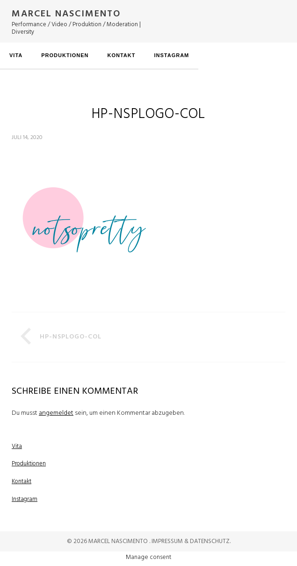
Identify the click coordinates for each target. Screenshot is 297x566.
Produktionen (64, 55)
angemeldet (56, 413)
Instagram (171, 55)
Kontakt (121, 55)
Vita (15, 55)
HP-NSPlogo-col (70, 336)
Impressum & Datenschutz (191, 541)
